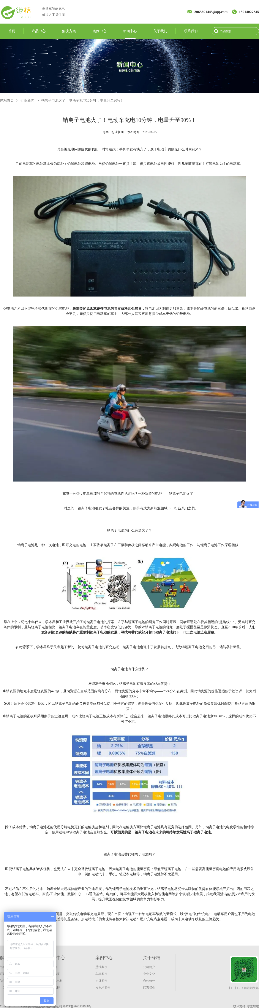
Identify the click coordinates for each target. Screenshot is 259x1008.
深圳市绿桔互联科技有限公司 (42, 1006)
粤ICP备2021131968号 (77, 1006)
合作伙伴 (149, 980)
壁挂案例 (101, 967)
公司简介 (149, 967)
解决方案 (69, 31)
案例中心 (99, 31)
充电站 (52, 967)
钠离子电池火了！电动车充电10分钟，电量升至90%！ (82, 100)
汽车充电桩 (55, 980)
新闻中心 (130, 31)
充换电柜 (54, 987)
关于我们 (160, 31)
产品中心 (39, 31)
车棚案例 (101, 974)
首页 (11, 31)
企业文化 (149, 974)
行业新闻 (27, 100)
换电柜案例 (103, 987)
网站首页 (7, 100)
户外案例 (101, 980)
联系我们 (191, 31)
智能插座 (54, 974)
